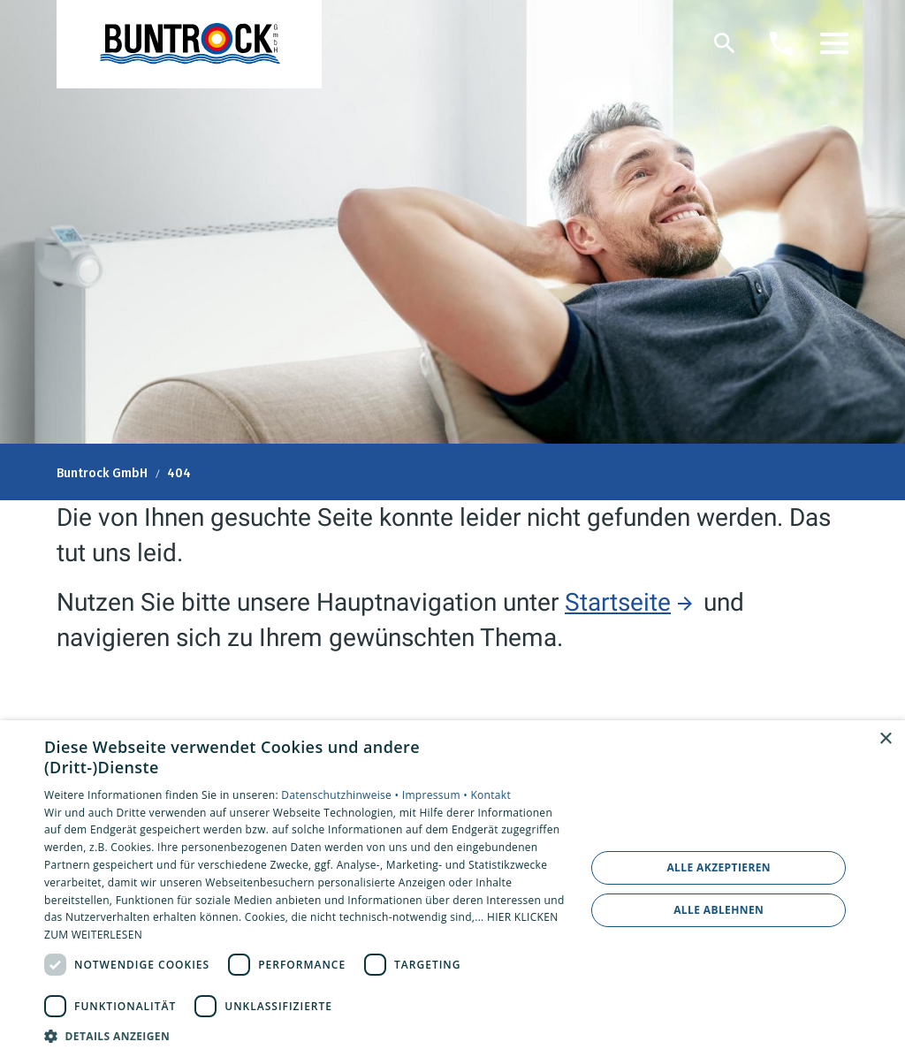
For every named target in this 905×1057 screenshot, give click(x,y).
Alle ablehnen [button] (718, 909)
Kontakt (490, 794)
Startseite (618, 602)
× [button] (885, 739)
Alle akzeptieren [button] (718, 867)
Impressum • (436, 794)
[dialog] (452, 888)
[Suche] (725, 43)
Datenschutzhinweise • (341, 794)
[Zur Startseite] (189, 44)
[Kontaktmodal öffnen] (781, 43)
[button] (834, 43)
